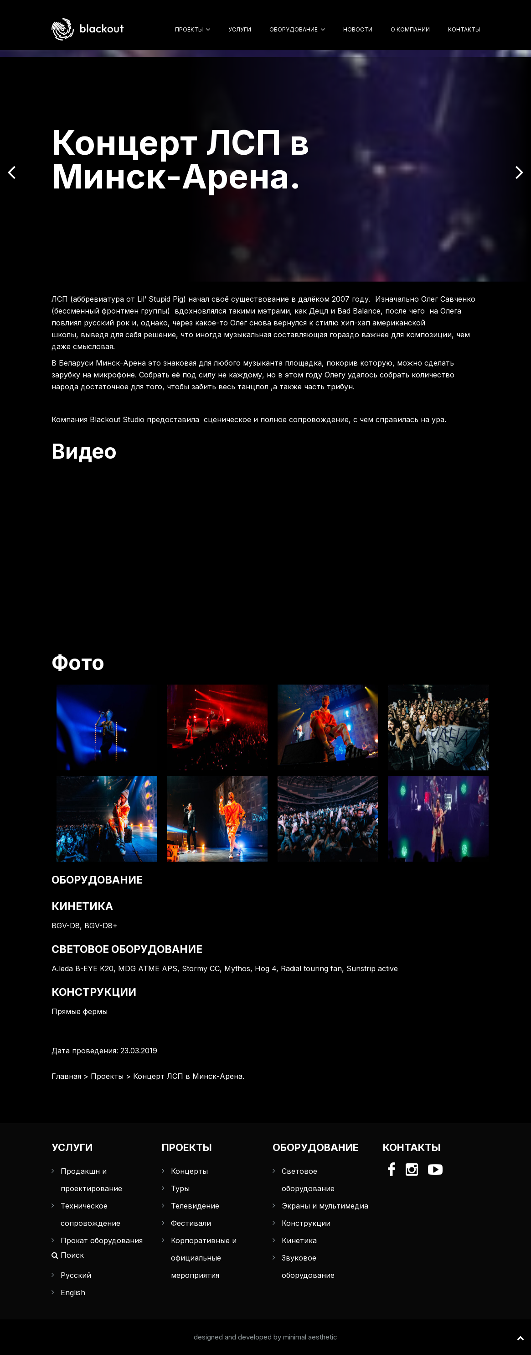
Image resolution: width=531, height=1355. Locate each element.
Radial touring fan (311, 968)
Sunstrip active (372, 968)
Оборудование (293, 29)
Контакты (464, 29)
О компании (410, 29)
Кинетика (299, 1240)
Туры (180, 1188)
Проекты (189, 29)
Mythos (237, 968)
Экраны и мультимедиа (325, 1205)
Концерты (189, 1171)
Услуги (239, 29)
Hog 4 (265, 968)
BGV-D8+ (101, 925)
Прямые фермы (80, 1011)
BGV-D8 (66, 925)
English (73, 1292)
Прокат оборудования (102, 1240)
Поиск (68, 1255)
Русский (76, 1275)
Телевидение (195, 1205)
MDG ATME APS (147, 968)
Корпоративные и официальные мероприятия (204, 1258)
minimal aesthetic (310, 1337)
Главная (66, 1076)
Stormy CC (201, 968)
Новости (357, 29)
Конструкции (306, 1223)
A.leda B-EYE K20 (82, 968)
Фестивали (191, 1223)
